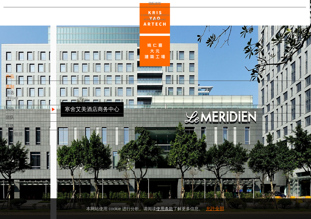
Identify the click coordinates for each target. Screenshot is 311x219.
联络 (20, 128)
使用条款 (164, 208)
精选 (20, 95)
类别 (20, 89)
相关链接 (24, 136)
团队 (20, 120)
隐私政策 (31, 196)
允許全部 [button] (215, 208)
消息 (20, 111)
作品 (20, 79)
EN (41, 179)
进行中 (22, 101)
